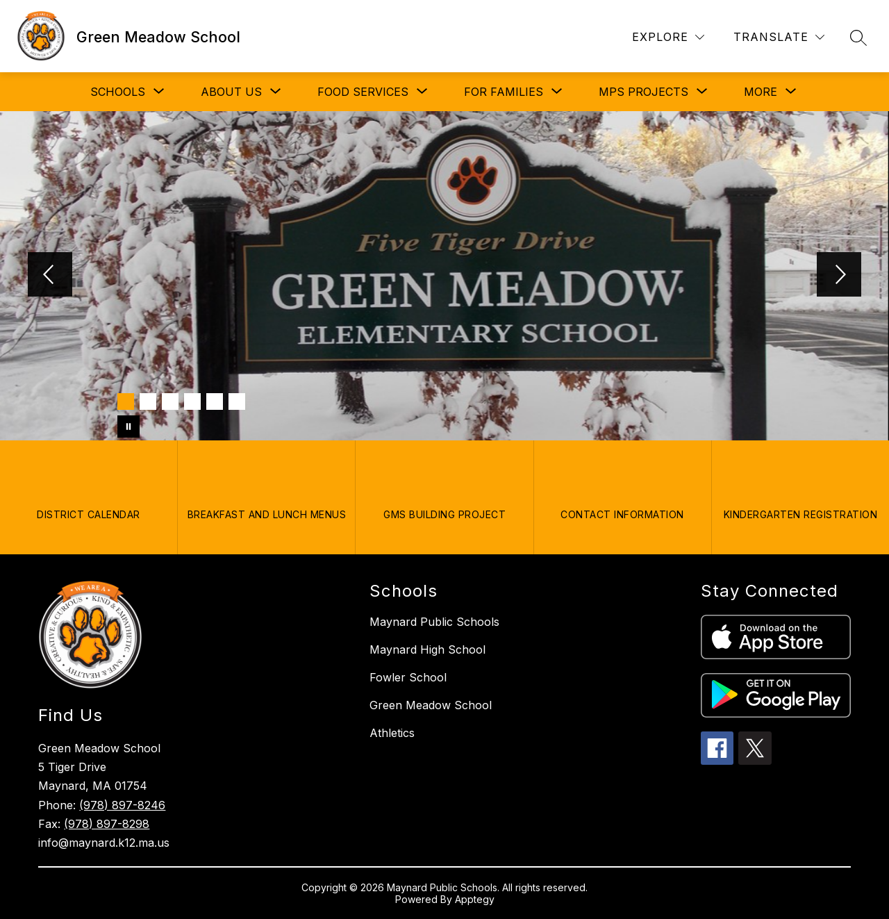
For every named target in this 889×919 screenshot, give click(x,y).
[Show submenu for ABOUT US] (231, 91)
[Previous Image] (50, 275)
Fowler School (408, 677)
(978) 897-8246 (122, 805)
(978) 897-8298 (106, 824)
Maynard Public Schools (434, 622)
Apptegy (475, 899)
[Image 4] (192, 401)
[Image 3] (170, 401)
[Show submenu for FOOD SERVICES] (362, 91)
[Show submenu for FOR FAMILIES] (503, 91)
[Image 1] (125, 401)
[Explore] (668, 37)
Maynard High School (427, 649)
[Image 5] (214, 401)
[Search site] (858, 37)
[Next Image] (839, 275)
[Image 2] (148, 401)
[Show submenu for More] (760, 91)
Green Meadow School (430, 705)
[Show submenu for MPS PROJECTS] (643, 91)
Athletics (392, 733)
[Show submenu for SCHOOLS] (117, 91)
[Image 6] (237, 401)
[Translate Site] (779, 37)
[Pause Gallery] (128, 426)
